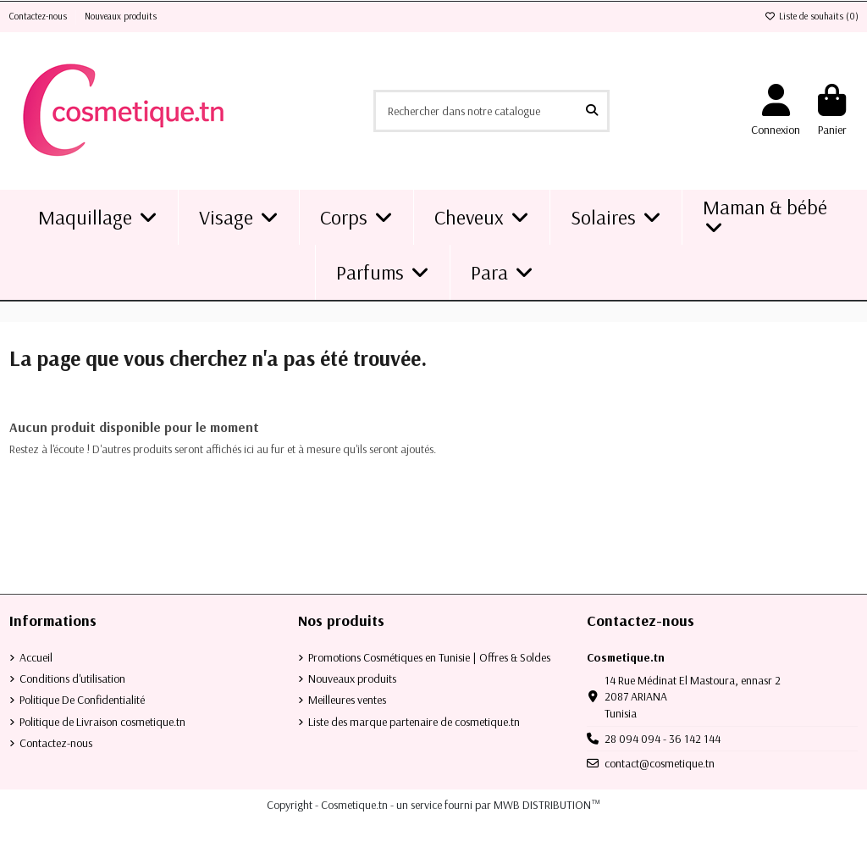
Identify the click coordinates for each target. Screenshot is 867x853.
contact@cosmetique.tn (660, 763)
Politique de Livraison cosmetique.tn (102, 721)
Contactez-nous (39, 16)
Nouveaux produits (121, 16)
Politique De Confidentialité (82, 699)
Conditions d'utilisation (72, 678)
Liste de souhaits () (812, 16)
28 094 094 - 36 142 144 (663, 738)
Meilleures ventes (347, 699)
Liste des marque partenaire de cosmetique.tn (414, 721)
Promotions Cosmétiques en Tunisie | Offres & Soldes (429, 657)
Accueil (35, 657)
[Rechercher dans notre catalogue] (592, 110)
